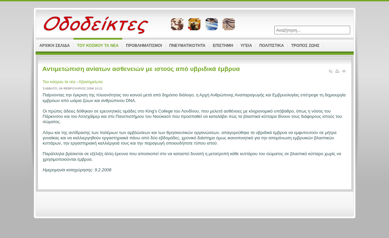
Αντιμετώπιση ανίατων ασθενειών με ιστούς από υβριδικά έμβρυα (141, 68)
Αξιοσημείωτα (90, 82)
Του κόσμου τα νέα (59, 82)
